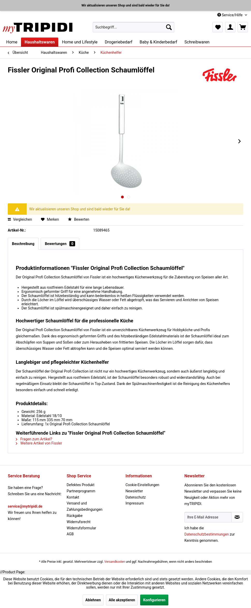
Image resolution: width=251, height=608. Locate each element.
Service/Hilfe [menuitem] (230, 15)
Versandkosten (114, 561)
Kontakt (73, 497)
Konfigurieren (154, 600)
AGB (70, 534)
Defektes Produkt (80, 485)
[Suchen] (168, 27)
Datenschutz (136, 497)
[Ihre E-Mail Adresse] (208, 517)
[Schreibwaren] (197, 42)
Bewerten (78, 219)
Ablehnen (93, 600)
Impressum (135, 503)
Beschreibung (23, 244)
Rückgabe (74, 516)
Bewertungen (60, 243)
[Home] (12, 42)
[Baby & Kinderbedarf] (158, 42)
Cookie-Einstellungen (142, 485)
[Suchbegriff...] (133, 27)
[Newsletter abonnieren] (237, 517)
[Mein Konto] (230, 27)
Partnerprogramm (81, 491)
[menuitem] (133, 27)
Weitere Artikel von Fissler (39, 443)
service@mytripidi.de (25, 506)
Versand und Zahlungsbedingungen (84, 506)
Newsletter (134, 491)
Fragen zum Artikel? (34, 439)
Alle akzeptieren (122, 600)
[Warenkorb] (243, 27)
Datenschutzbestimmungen (206, 534)
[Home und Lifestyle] (79, 42)
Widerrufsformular (81, 528)
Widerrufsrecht (78, 522)
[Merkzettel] (217, 27)
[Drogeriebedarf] (118, 42)
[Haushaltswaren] (39, 42)
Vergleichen (20, 219)
